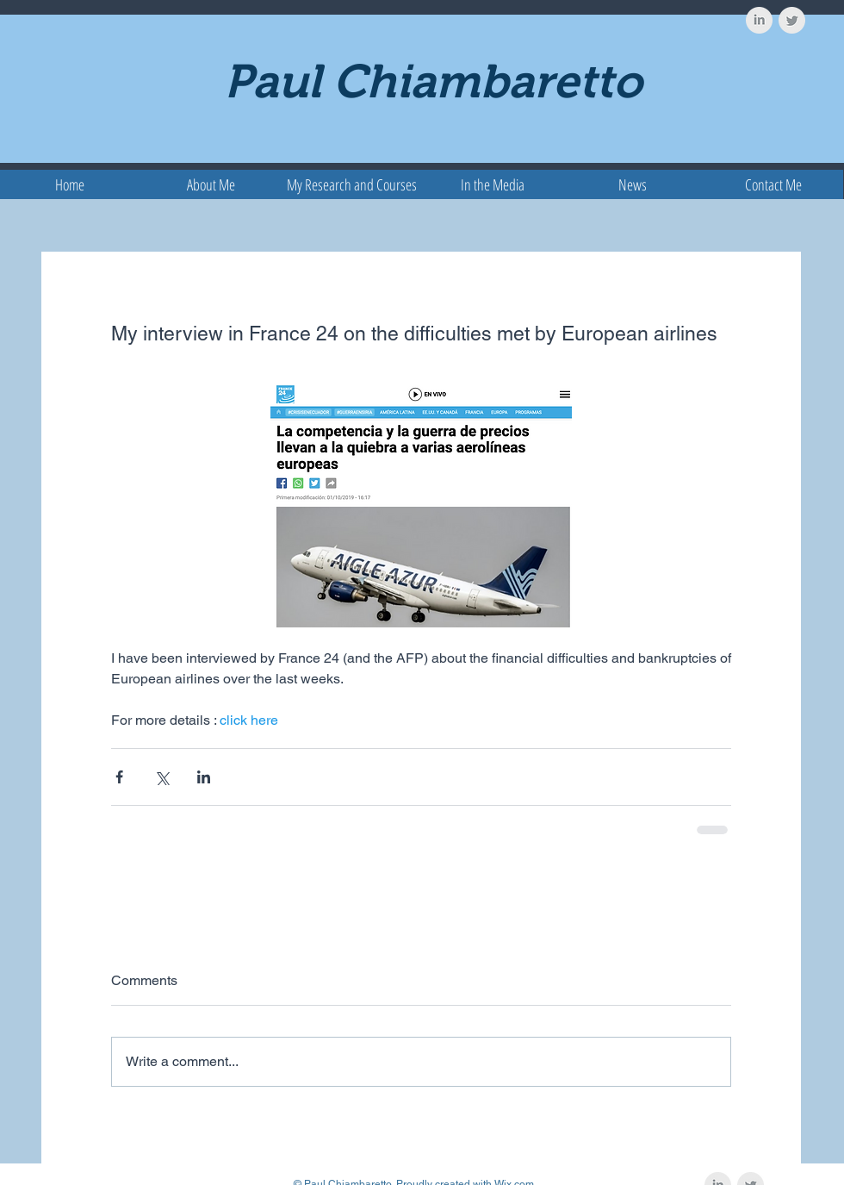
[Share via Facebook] (119, 777)
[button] (352, 184)
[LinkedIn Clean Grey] (759, 20)
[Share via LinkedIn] (203, 777)
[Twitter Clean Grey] (792, 20)
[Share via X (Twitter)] (161, 777)
